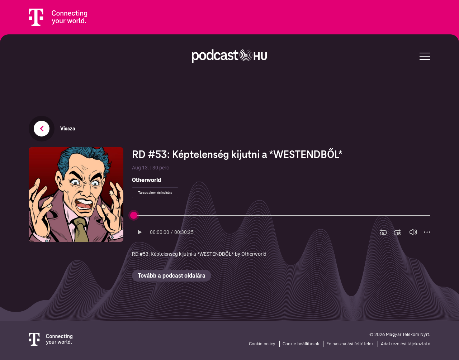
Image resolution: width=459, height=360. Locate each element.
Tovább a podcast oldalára (171, 275)
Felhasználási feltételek (350, 344)
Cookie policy (262, 344)
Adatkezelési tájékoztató (405, 344)
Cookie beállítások (301, 344)
